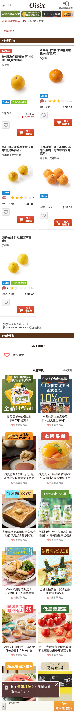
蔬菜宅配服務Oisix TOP (13, 21)
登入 (7, 5)
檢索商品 (66, 5)
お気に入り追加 (6, 125)
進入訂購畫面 (64, 706)
